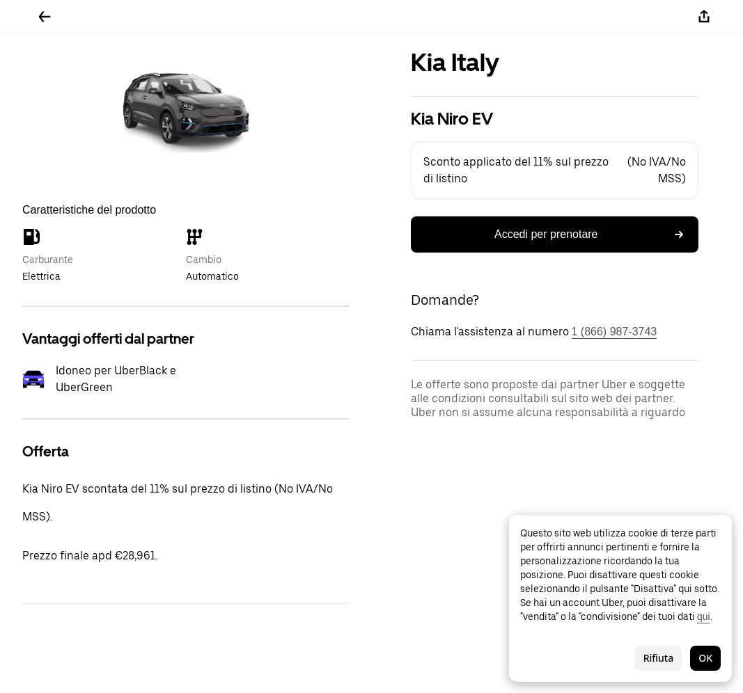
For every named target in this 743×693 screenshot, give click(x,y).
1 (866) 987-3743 (614, 331)
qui (703, 616)
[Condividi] (704, 16)
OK (705, 657)
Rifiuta (658, 657)
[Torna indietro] (44, 16)
